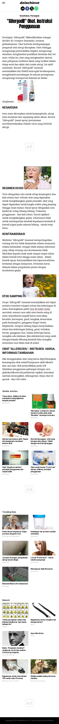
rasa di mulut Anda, (40, 308)
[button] (3, 3)
